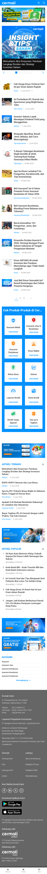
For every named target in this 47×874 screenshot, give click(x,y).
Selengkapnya (23, 680)
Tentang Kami (7, 759)
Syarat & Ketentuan (33, 759)
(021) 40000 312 (18, 708)
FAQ (3, 764)
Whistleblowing (31, 776)
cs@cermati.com (18, 713)
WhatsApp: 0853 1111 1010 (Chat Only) (17, 738)
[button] (4, 72)
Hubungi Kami (7, 770)
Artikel (4, 776)
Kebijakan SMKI (31, 770)
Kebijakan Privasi (32, 764)
